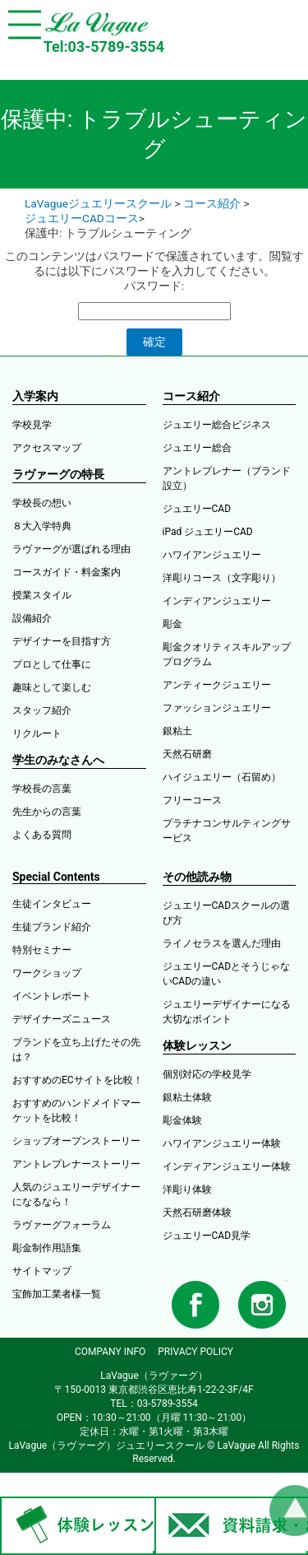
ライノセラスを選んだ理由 (222, 943)
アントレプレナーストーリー (76, 1164)
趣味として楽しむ (51, 687)
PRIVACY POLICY (195, 1351)
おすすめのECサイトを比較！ (77, 1080)
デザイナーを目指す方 (61, 641)
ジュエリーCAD (197, 508)
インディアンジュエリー (217, 601)
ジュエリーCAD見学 (207, 1235)
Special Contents (56, 876)
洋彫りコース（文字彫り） (222, 578)
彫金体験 (182, 1120)
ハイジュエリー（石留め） (222, 777)
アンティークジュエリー (217, 685)
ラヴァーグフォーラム (61, 1225)
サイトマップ (41, 1271)
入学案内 (35, 396)
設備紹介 (32, 618)
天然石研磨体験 (197, 1212)
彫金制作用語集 (46, 1248)
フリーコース (192, 800)
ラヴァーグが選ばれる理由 (71, 549)
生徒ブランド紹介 (51, 927)
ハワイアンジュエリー (212, 555)
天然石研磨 (187, 754)
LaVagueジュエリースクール (98, 203)
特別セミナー (41, 950)
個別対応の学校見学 (207, 1074)
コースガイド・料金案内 (66, 572)
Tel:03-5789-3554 (104, 46)
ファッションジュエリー (217, 708)
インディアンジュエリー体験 (227, 1166)
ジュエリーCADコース (82, 218)
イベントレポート (51, 996)
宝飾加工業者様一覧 (56, 1294)
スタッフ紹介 (41, 710)
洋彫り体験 (187, 1189)
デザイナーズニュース (61, 1019)
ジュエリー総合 (197, 448)
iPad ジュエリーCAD (208, 532)
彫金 (172, 624)
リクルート (37, 733)
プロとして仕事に (51, 664)
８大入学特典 (41, 526)
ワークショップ (46, 973)
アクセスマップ (46, 448)
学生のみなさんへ (58, 759)
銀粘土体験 (187, 1097)
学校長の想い (41, 503)
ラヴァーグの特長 (58, 474)
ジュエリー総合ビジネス (217, 425)
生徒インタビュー (51, 904)
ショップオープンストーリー (76, 1141)
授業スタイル (41, 595)
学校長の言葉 (41, 788)
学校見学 (32, 425)
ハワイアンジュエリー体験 (222, 1143)
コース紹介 (212, 203)
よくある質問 (41, 834)
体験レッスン (197, 1045)
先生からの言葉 (46, 811)
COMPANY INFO (110, 1351)
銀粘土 (177, 731)
